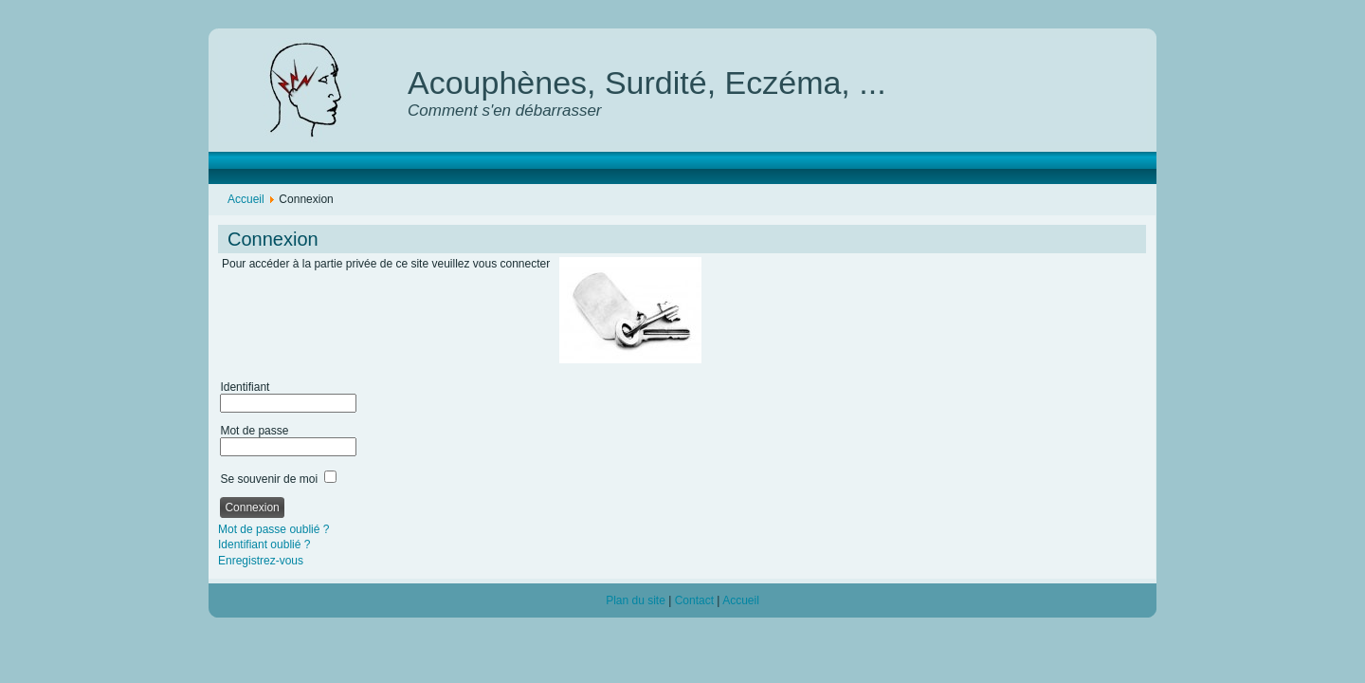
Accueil (246, 199)
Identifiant (244, 387)
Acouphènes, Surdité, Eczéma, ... (647, 83)
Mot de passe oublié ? (273, 529)
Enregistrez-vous (260, 560)
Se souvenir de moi (269, 479)
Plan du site (635, 600)
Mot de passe (254, 430)
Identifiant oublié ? (264, 544)
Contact (694, 600)
